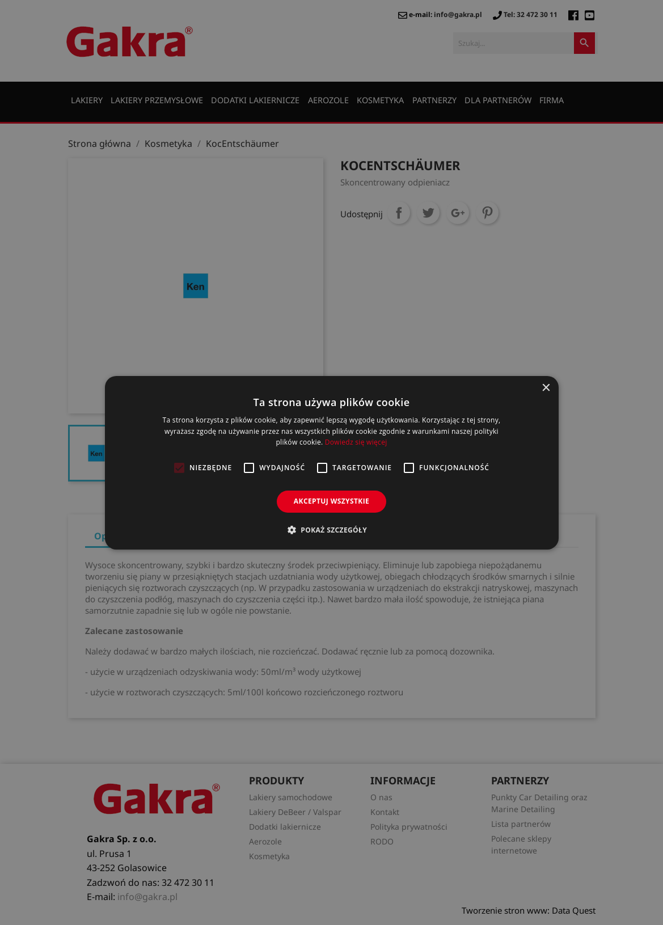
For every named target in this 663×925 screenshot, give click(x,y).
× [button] (546, 387)
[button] (331, 529)
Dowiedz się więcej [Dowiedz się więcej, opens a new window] (356, 442)
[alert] (331, 462)
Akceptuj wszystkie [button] (331, 501)
